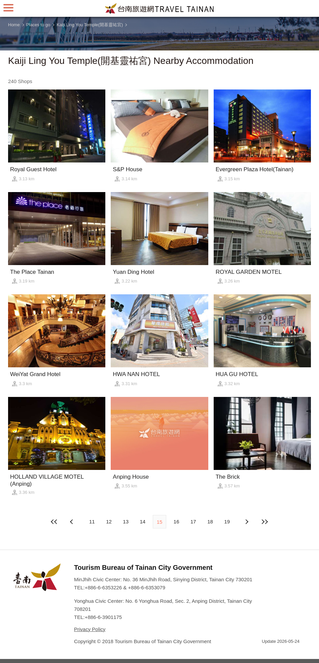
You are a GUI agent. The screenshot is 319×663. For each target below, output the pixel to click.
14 (142, 521)
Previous (246, 521)
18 (210, 521)
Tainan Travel (159, 8)
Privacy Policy (89, 629)
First (54, 521)
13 (126, 521)
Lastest (265, 521)
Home (14, 24)
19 (227, 521)
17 (193, 521)
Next (72, 521)
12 (109, 521)
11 (92, 521)
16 (176, 521)
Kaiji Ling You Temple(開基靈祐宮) (90, 24)
